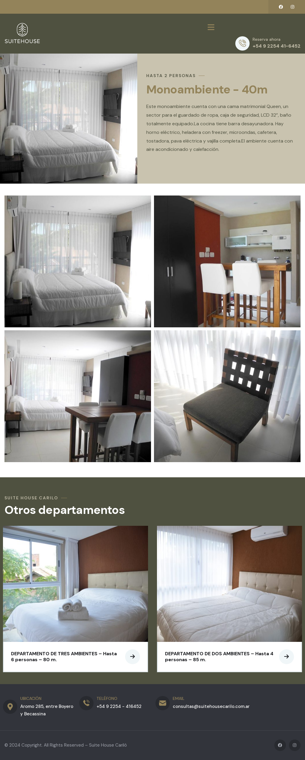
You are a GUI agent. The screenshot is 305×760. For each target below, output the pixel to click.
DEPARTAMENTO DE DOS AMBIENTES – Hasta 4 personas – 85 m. (219, 656)
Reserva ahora (267, 39)
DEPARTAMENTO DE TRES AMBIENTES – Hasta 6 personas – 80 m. (64, 656)
